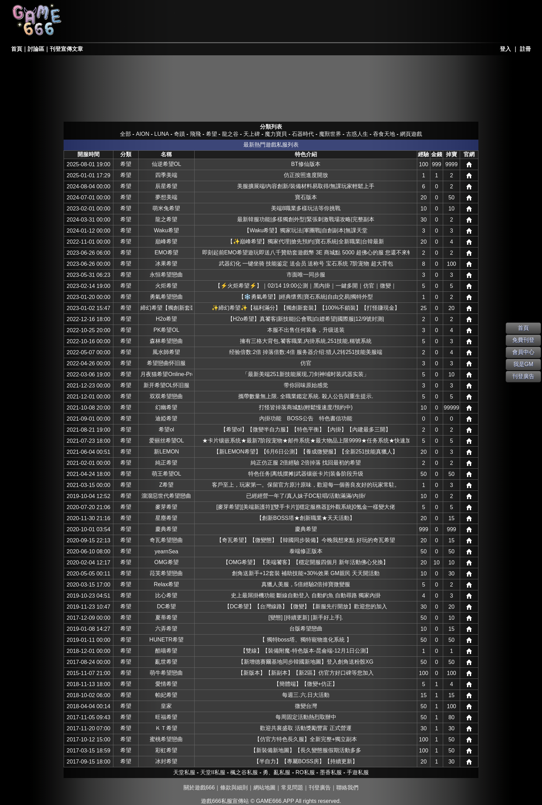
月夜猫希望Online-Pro (166, 374)
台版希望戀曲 (306, 628)
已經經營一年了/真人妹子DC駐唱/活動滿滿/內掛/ (305, 496)
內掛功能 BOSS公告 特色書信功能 (305, 418)
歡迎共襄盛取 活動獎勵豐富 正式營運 (306, 728)
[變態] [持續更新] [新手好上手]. (306, 617)
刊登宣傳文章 (66, 49)
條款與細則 (234, 787)
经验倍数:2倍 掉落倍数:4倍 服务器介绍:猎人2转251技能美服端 (306, 352)
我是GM (523, 364)
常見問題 (292, 787)
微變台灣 (306, 706)
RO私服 (150, 11)
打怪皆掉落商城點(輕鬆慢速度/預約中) (306, 407)
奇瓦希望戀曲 (166, 540)
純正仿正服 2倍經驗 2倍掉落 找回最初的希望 (306, 463)
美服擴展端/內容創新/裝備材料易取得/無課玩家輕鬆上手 (305, 186)
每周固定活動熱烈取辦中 (305, 717)
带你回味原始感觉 (306, 385)
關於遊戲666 (199, 787)
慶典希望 (166, 529)
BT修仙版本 (305, 164)
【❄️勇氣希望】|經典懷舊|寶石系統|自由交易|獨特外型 (306, 297)
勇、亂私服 (150, 29)
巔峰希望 (166, 241)
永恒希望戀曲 (166, 275)
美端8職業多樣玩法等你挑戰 (305, 208)
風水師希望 (166, 352)
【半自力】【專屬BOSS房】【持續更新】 (305, 761)
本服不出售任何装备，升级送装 (306, 330)
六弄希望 (166, 628)
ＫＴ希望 (166, 728)
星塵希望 (166, 518)
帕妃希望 (166, 695)
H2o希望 (166, 319)
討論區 (36, 49)
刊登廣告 (320, 787)
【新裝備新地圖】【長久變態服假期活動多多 (306, 750)
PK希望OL (166, 330)
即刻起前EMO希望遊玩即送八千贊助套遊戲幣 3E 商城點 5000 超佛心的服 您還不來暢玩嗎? (306, 252)
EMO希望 (166, 252)
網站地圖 (264, 787)
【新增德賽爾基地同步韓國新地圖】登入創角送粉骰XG (305, 662)
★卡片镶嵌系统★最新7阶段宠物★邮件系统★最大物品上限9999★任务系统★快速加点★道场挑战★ (306, 440)
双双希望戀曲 (166, 396)
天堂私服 (100, 11)
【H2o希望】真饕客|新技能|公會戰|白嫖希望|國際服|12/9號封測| (305, 319)
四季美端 (166, 175)
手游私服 (200, 29)
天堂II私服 (100, 29)
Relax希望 (166, 584)
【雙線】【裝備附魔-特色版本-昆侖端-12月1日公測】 (305, 651)
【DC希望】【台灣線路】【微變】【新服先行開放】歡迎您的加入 (305, 606)
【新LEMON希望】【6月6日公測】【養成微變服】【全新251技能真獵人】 (306, 452)
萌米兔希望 (166, 208)
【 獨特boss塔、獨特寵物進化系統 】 (306, 640)
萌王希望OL (166, 474)
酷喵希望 (166, 651)
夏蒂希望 (166, 617)
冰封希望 (166, 761)
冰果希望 (166, 263)
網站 (469, 164)
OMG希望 (166, 562)
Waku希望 (166, 230)
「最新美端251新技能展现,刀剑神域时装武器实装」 (305, 374)
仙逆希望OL (166, 164)
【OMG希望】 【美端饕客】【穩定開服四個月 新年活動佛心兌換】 (306, 562)
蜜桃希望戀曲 (166, 739)
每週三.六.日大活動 (305, 695)
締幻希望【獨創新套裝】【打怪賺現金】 (166, 308)
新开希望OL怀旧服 (166, 385)
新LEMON (166, 452)
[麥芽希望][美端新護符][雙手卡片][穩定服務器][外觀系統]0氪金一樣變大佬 (305, 507)
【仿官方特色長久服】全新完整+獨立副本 (305, 739)
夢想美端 (166, 197)
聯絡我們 (347, 787)
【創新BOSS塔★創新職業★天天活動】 (305, 518)
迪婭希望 (166, 418)
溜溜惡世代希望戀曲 (166, 496)
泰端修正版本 (306, 551)
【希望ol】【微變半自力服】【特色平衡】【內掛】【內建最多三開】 (306, 429)
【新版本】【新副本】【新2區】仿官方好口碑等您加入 (306, 673)
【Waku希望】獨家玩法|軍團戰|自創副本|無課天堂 (305, 230)
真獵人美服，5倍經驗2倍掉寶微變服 (306, 584)
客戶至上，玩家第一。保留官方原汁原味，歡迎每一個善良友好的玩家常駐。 (306, 485)
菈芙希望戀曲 (166, 573)
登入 (505, 49)
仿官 (305, 363)
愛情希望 (166, 684)
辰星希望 (166, 186)
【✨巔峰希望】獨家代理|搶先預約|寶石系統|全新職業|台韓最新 (305, 241)
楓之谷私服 (200, 11)
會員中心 (523, 352)
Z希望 (166, 485)
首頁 (16, 49)
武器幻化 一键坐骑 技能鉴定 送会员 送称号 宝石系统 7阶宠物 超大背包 (306, 263)
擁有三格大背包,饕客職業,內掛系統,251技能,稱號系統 (305, 341)
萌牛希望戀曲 (166, 673)
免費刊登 (523, 340)
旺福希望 (166, 717)
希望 (125, 164)
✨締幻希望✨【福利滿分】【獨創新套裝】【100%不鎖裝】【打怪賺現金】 (306, 308)
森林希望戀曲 (166, 341)
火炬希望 (166, 286)
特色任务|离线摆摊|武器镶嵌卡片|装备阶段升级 (305, 474)
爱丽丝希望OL (166, 440)
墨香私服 (250, 11)
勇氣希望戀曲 (166, 297)
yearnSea (166, 551)
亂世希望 (166, 662)
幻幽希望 (166, 407)
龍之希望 (166, 219)
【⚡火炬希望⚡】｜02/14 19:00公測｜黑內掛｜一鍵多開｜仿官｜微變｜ (305, 286)
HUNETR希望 (166, 640)
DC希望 (166, 606)
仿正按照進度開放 (306, 175)
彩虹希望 (166, 750)
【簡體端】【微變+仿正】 (306, 684)
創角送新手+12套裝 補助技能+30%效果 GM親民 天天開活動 (306, 573)
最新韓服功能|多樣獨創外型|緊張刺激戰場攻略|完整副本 (305, 219)
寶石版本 (306, 197)
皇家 (166, 706)
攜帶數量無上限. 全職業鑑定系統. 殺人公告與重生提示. (305, 396)
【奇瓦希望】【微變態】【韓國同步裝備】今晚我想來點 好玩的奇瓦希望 (305, 540)
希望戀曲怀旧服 (166, 363)
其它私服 (250, 29)
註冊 (525, 49)
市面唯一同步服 (306, 275)
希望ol (166, 429)
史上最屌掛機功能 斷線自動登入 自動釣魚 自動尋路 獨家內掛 (306, 595)
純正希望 (166, 463)
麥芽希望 (166, 507)
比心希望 (166, 595)
